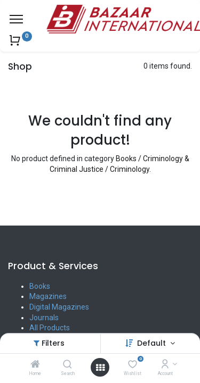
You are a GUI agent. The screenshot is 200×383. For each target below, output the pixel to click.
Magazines (48, 296)
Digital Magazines (59, 307)
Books (39, 286)
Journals (44, 317)
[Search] (67, 365)
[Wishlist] (132, 365)
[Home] (35, 365)
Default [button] (152, 343)
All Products (49, 327)
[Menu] (16, 19)
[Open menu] (100, 367)
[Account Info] (165, 365)
